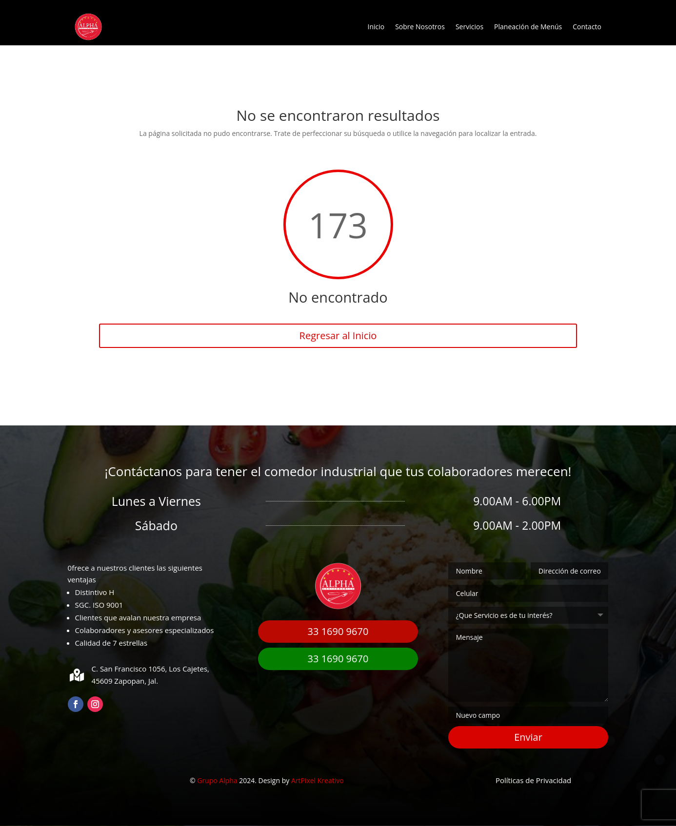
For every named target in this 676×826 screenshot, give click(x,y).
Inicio (375, 26)
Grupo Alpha (217, 780)
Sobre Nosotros (420, 26)
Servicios (469, 26)
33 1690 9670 (338, 631)
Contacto (587, 26)
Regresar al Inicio (338, 335)
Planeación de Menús (528, 26)
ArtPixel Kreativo (317, 780)
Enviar (528, 737)
